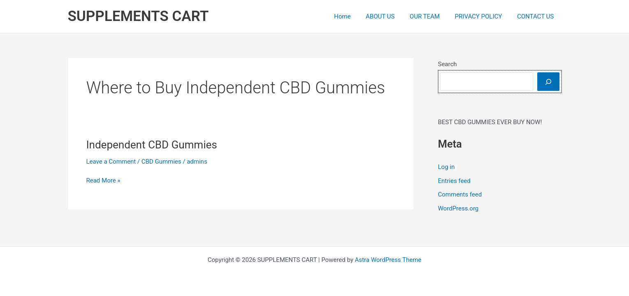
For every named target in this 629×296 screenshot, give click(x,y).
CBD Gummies (161, 161)
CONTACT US (536, 16)
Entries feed (454, 181)
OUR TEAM (432, 16)
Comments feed (460, 194)
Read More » (103, 181)
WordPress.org (458, 208)
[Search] (548, 81)
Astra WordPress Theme (388, 260)
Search (447, 64)
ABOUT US (389, 16)
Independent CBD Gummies (151, 145)
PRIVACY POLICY (482, 16)
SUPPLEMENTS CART (138, 16)
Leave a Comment (111, 161)
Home (354, 16)
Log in (446, 167)
